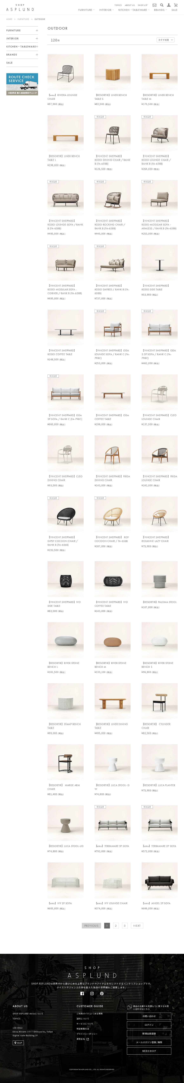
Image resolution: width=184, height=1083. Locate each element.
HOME (9, 19)
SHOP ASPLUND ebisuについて (28, 1013)
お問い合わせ (149, 1016)
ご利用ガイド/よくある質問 (90, 1013)
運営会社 (81, 1038)
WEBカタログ (149, 1050)
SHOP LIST (143, 5)
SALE (175, 10)
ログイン (149, 1024)
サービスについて (85, 1023)
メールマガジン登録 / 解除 (149, 1042)
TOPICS (118, 5)
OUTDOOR (40, 19)
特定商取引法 (83, 1028)
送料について (83, 1018)
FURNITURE (23, 19)
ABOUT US (130, 5)
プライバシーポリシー (87, 1033)
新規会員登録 (149, 1033)
